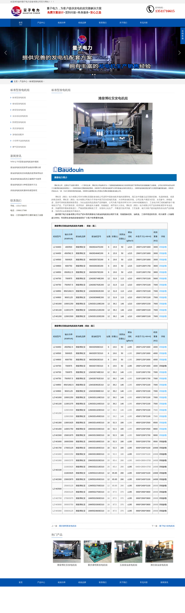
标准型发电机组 (36, 81)
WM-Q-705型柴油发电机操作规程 (24, 162)
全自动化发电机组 (20, 116)
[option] (92, 55)
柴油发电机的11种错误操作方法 (23, 185)
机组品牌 (82, 23)
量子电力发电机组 (167, 526)
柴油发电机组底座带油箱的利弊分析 (25, 167)
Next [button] (179, 55)
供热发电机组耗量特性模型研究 (23, 190)
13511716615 (165, 11)
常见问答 (144, 23)
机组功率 (62, 23)
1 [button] (90, 76)
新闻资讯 (164, 582)
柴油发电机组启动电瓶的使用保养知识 (26, 173)
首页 (21, 23)
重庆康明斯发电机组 (67, 526)
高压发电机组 (18, 128)
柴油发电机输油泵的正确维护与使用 (25, 179)
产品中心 (41, 23)
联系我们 (103, 23)
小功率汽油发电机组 (21, 141)
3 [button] (94, 76)
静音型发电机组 (19, 110)
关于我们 (123, 23)
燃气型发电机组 (19, 147)
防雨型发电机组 (19, 122)
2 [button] (92, 76)
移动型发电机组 (19, 104)
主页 (16, 81)
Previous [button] (5, 55)
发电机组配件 (18, 135)
